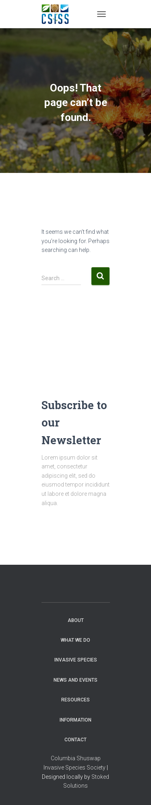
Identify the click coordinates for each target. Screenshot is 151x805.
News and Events (75, 680)
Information (75, 720)
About (76, 620)
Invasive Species (75, 660)
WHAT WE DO (75, 640)
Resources (75, 700)
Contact (75, 740)
